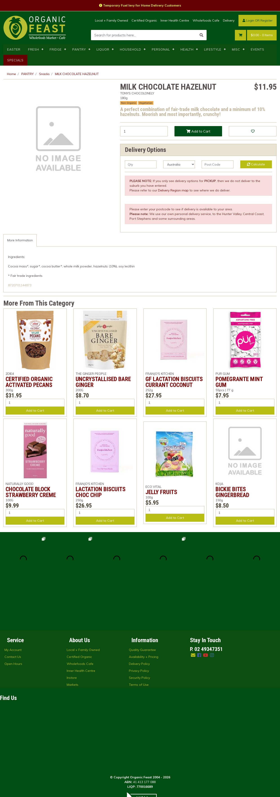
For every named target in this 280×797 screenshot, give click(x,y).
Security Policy (139, 631)
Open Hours (13, 617)
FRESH (33, 49)
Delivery (228, 20)
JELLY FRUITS (161, 492)
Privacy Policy (139, 624)
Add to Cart (198, 131)
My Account (13, 603)
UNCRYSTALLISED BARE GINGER (103, 382)
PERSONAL (161, 49)
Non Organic (128, 102)
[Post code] (217, 164)
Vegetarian (145, 102)
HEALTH (187, 49)
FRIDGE (56, 49)
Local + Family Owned (111, 20)
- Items (262, 35)
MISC (236, 49)
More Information (20, 240)
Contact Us (12, 610)
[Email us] (193, 608)
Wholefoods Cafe (206, 20)
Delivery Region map (173, 190)
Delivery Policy (139, 617)
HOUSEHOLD (130, 49)
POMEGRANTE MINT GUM (239, 382)
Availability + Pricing (143, 610)
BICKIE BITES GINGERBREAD (232, 492)
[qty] (141, 164)
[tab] (20, 240)
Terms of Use (139, 638)
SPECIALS (15, 60)
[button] (252, 131)
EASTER (13, 49)
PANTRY (79, 49)
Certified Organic (144, 20)
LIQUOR (103, 49)
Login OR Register (258, 20)
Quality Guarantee (142, 603)
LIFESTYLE (212, 49)
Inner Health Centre (175, 20)
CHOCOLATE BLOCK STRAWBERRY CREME (31, 492)
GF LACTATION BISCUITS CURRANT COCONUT (174, 382)
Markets (72, 638)
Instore (72, 631)
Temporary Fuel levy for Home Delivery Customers (140, 5)
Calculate (256, 164)
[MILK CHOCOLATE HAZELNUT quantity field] (144, 131)
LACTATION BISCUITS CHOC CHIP (101, 492)
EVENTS (257, 49)
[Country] (179, 164)
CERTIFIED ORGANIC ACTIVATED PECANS (29, 382)
